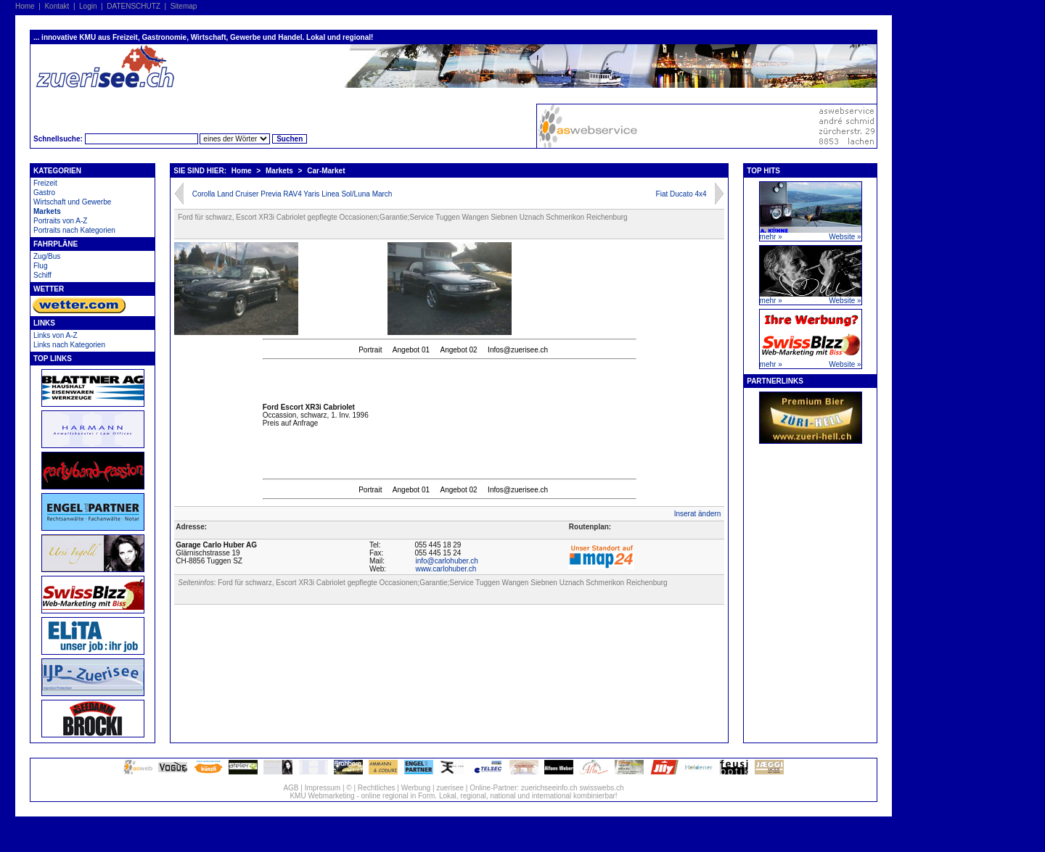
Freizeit (45, 183)
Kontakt (56, 6)
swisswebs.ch (601, 788)
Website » (845, 237)
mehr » (771, 237)
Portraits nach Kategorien (74, 230)
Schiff (42, 275)
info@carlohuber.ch (446, 561)
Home (25, 6)
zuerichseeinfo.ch (549, 788)
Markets (47, 211)
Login (88, 6)
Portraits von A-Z (60, 221)
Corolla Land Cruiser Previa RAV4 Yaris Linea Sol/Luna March (292, 194)
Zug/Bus (46, 256)
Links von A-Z (55, 335)
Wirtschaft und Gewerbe (72, 202)
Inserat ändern (697, 514)
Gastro (44, 193)
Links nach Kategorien (69, 345)
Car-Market (326, 171)
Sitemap (184, 6)
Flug (40, 266)
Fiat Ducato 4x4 (681, 194)
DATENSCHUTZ (133, 6)
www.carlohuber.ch (445, 569)
